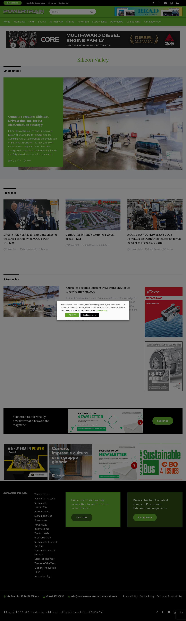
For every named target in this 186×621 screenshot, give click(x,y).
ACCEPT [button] (72, 315)
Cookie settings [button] (89, 315)
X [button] (124, 304)
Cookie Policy (101, 310)
